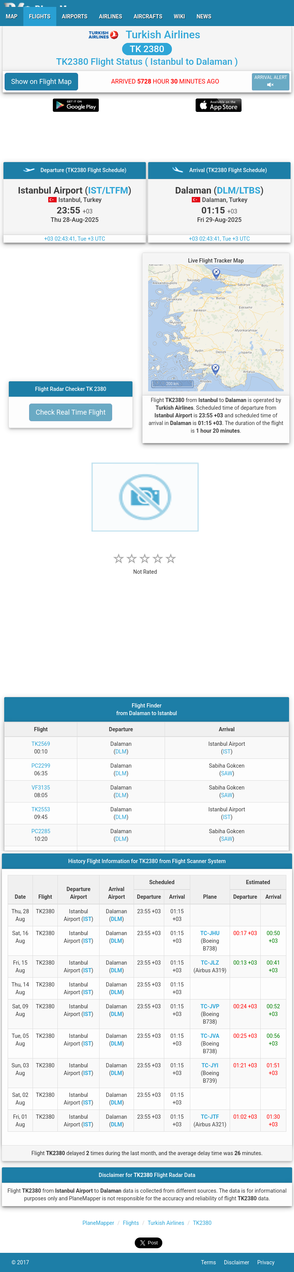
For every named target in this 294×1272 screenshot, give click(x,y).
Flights (131, 1223)
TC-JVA (210, 1036)
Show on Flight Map (41, 81)
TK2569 (40, 744)
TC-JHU (209, 933)
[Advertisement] (147, 137)
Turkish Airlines (163, 34)
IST (226, 751)
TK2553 (40, 809)
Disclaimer (240, 1262)
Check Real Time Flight (71, 412)
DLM (120, 751)
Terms (212, 1262)
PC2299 (40, 766)
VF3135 (41, 788)
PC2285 (40, 831)
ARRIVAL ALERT (270, 81)
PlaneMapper (98, 1223)
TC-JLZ (210, 963)
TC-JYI (210, 1065)
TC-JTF (210, 1117)
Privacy (270, 1262)
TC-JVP (210, 1006)
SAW (226, 773)
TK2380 (202, 1223)
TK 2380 (147, 49)
